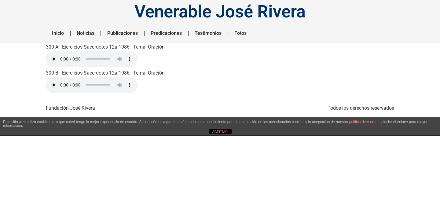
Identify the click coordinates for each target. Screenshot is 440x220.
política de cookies (364, 122)
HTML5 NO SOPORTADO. (92, 59)
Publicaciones (122, 33)
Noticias (85, 33)
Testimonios (208, 33)
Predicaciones (166, 33)
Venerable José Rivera (220, 12)
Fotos (240, 33)
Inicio (58, 33)
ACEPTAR (220, 132)
